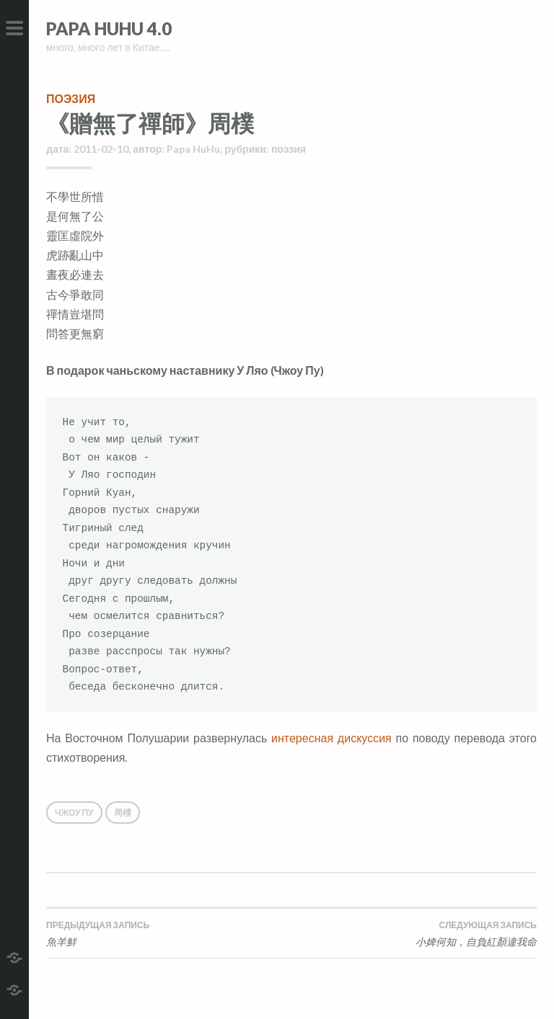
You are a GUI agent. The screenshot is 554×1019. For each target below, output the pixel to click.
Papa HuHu (193, 149)
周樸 (122, 812)
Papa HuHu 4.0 (109, 28)
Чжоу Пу (74, 812)
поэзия (70, 98)
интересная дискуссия (331, 737)
